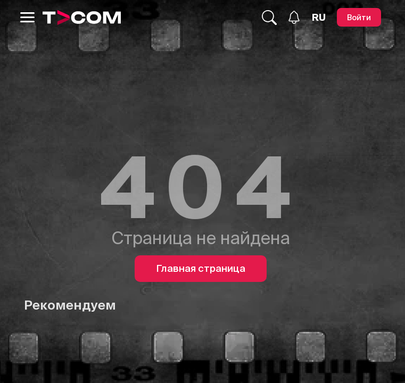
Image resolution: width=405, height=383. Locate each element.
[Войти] (359, 17)
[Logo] (82, 17)
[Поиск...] (269, 17)
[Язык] (318, 17)
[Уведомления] (294, 17)
